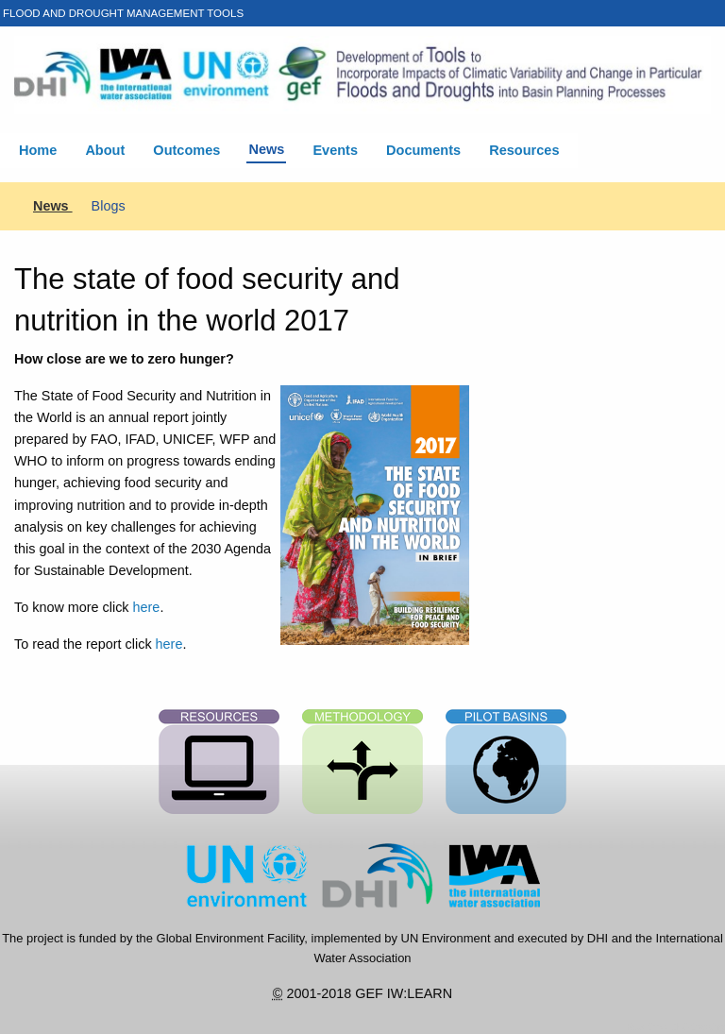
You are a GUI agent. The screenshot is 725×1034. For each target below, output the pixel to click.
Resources (524, 150)
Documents (423, 150)
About (105, 150)
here (146, 607)
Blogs (109, 205)
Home (38, 150)
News (266, 149)
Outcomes (186, 150)
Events (335, 150)
